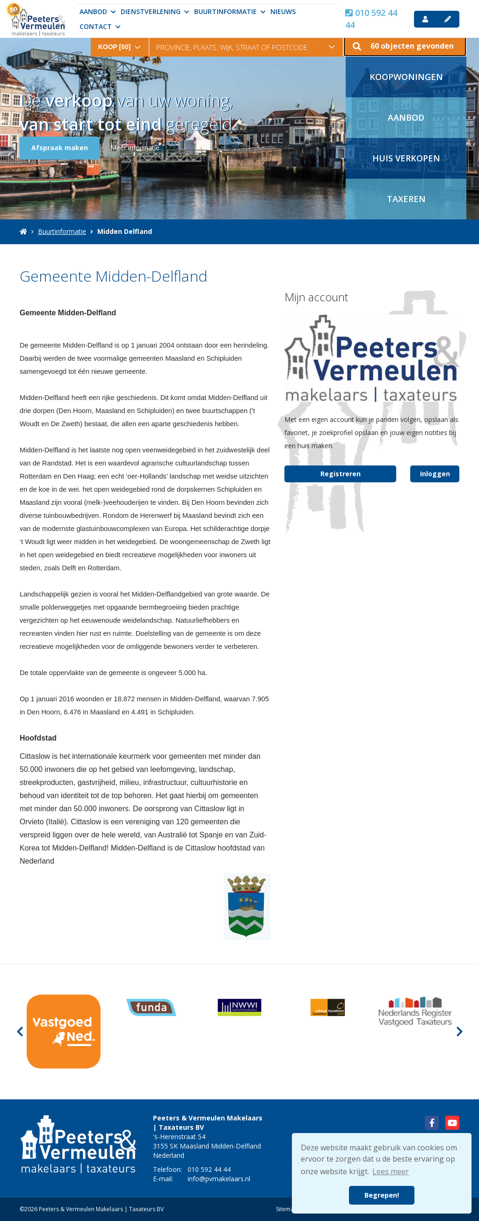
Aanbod (98, 11)
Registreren (340, 473)
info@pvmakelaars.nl (219, 1178)
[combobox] (120, 40)
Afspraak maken (59, 147)
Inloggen (435, 473)
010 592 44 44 (371, 18)
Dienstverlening (155, 11)
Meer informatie (135, 147)
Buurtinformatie (230, 11)
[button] (404, 44)
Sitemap (287, 1209)
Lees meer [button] (390, 1171)
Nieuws (283, 11)
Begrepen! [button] (381, 1195)
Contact (100, 26)
